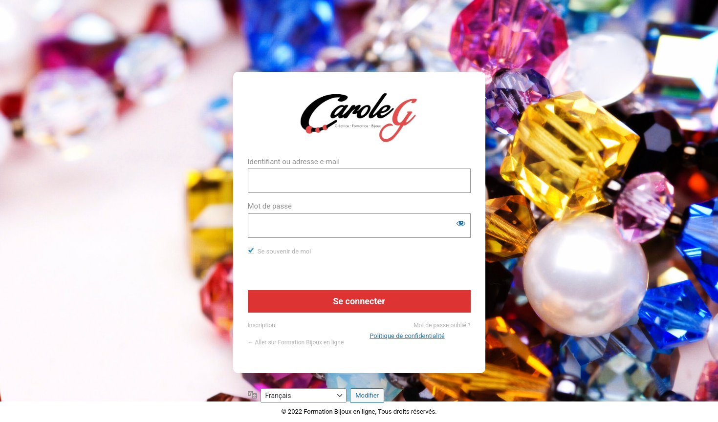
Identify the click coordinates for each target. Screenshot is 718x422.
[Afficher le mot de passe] (461, 223)
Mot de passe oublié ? (441, 325)
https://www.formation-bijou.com (359, 117)
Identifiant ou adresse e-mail (294, 161)
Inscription (261, 325)
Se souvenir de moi (284, 251)
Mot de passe (270, 206)
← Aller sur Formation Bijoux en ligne (296, 342)
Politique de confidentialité (407, 335)
